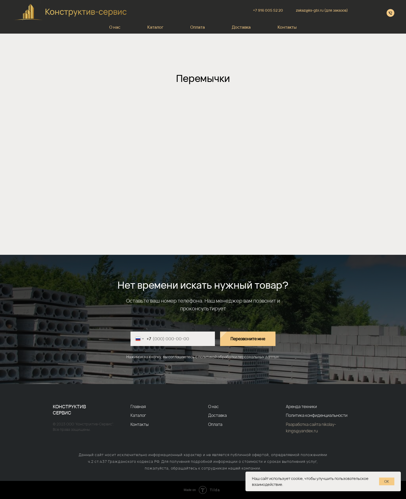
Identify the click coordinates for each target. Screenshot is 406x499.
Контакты (287, 27)
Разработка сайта (304, 424)
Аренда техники (301, 406)
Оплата (197, 27)
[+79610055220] (390, 13)
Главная (138, 406)
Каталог (155, 27)
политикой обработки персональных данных (238, 356)
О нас (114, 27)
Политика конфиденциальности (316, 415)
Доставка (241, 27)
